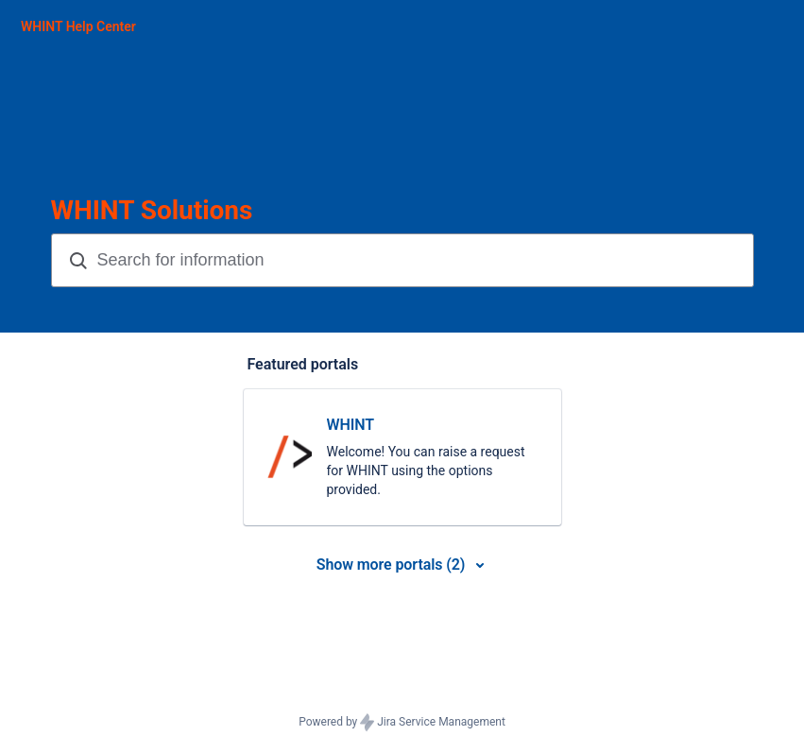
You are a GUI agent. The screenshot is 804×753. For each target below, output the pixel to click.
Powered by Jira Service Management (402, 722)
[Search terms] (423, 260)
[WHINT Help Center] (78, 26)
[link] (402, 457)
